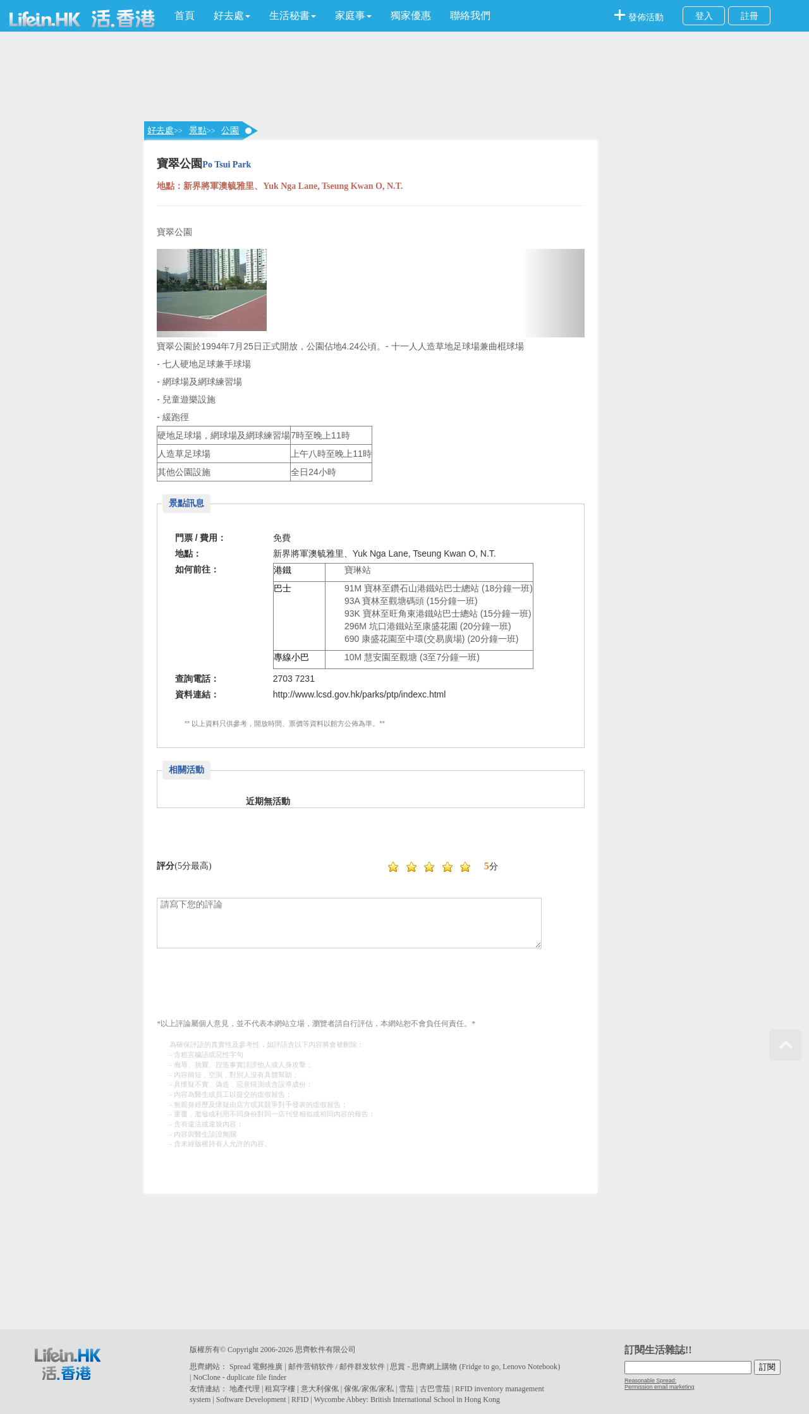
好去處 (160, 130)
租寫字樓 (280, 1388)
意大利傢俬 (320, 1388)
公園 (230, 130)
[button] (232, 16)
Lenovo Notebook (529, 1366)
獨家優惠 (411, 15)
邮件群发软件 (362, 1366)
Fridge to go (480, 1366)
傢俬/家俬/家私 (369, 1388)
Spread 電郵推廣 (256, 1366)
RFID (299, 1399)
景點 (198, 130)
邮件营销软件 (311, 1366)
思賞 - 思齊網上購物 (423, 1366)
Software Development (251, 1399)
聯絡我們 (470, 15)
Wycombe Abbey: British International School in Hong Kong (407, 1399)
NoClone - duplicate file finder (239, 1377)
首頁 (184, 15)
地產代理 (244, 1388)
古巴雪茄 (435, 1388)
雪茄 (406, 1388)
